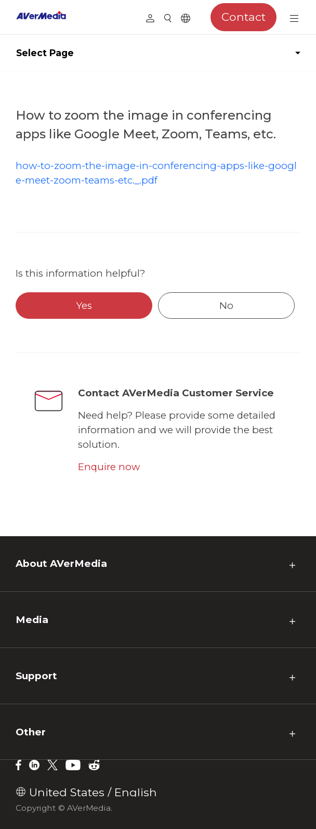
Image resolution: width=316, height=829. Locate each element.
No (226, 306)
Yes (84, 306)
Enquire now (109, 467)
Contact (243, 16)
